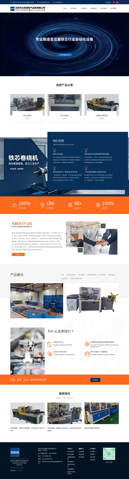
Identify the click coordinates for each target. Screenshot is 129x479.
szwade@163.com (43, 2)
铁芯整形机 (70, 461)
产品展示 (84, 8)
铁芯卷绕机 (70, 451)
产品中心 (70, 448)
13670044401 (58, 2)
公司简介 (92, 451)
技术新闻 (81, 454)
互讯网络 (19, 470)
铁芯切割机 (70, 454)
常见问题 (81, 457)
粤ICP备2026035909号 (17, 467)
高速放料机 (70, 469)
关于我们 (74, 8)
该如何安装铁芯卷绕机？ (92, 428)
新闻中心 (81, 448)
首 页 (65, 8)
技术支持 (92, 459)
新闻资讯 (94, 8)
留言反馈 (104, 8)
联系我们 (114, 8)
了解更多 (27, 118)
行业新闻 (81, 451)
